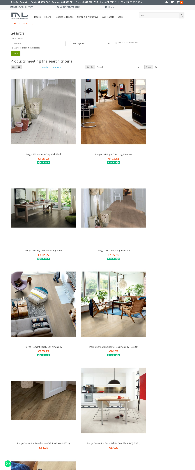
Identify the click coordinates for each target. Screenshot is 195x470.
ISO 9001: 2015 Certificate (20, 333)
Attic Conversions (64, 356)
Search (26, 23)
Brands (9, 374)
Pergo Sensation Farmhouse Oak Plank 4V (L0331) (120, 193)
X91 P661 (67, 398)
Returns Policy (13, 365)
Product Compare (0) (51, 67)
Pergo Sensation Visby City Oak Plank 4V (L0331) (30, 262)
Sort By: (90, 67)
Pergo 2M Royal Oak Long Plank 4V (75, 123)
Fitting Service (63, 346)
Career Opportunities (18, 328)
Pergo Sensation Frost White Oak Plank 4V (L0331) (164, 193)
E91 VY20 (115, 398)
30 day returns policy (68, 6)
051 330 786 (64, 404)
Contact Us (12, 369)
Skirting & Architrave (87, 16)
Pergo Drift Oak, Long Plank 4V (164, 123)
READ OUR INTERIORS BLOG (123, 354)
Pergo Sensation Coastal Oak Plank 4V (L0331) (75, 193)
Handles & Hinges (64, 16)
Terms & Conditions (17, 351)
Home (109, 7)
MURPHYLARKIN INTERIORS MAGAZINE (130, 359)
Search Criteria (17, 38)
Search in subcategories (126, 42)
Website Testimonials (18, 356)
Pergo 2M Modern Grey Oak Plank (31, 123)
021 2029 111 (112, 2)
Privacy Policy (13, 346)
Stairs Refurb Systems (67, 365)
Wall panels (107, 16)
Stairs (120, 16)
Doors (37, 16)
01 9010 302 (43, 2)
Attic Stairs (61, 351)
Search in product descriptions (25, 48)
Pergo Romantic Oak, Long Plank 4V (31, 193)
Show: (148, 67)
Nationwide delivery (21, 6)
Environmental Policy (18, 360)
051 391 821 (67, 2)
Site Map (10, 378)
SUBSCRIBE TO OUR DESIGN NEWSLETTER (132, 349)
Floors (47, 16)
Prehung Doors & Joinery (68, 360)
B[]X (191, 468)
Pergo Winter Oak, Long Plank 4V (75, 260)
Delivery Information (18, 342)
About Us (10, 337)
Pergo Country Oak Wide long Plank (119, 125)
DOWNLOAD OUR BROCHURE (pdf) (127, 364)
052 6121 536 (91, 2)
